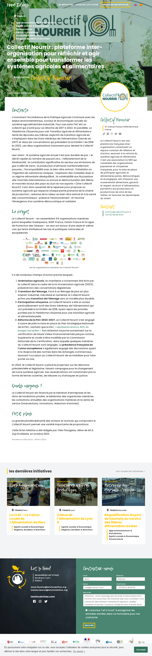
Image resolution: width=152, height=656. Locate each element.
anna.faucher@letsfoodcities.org (48, 587)
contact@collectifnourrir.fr (118, 212)
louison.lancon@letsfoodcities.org (49, 590)
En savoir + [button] (79, 651)
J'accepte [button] (141, 649)
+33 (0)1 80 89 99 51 (114, 214)
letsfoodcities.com (43, 596)
